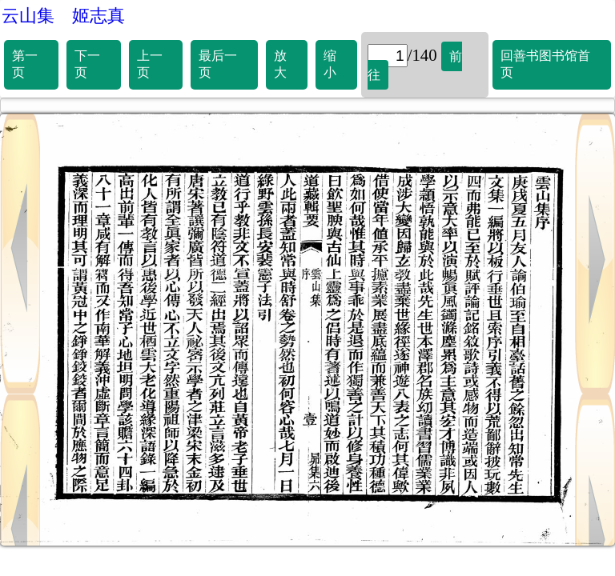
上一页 (150, 64)
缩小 (330, 64)
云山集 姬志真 (63, 16)
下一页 (87, 64)
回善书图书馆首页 (545, 64)
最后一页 (218, 64)
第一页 (25, 64)
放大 (280, 64)
